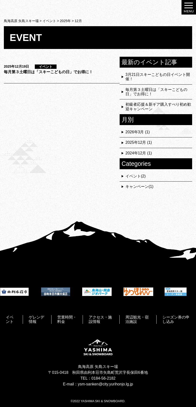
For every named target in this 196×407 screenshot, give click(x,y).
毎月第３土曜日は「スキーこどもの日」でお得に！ (48, 72)
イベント (45, 67)
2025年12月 (135, 142)
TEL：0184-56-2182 (98, 378)
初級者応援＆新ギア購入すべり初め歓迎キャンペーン (158, 106)
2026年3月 (134, 132)
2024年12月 (135, 153)
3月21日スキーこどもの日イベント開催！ (157, 76)
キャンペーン (137, 186)
